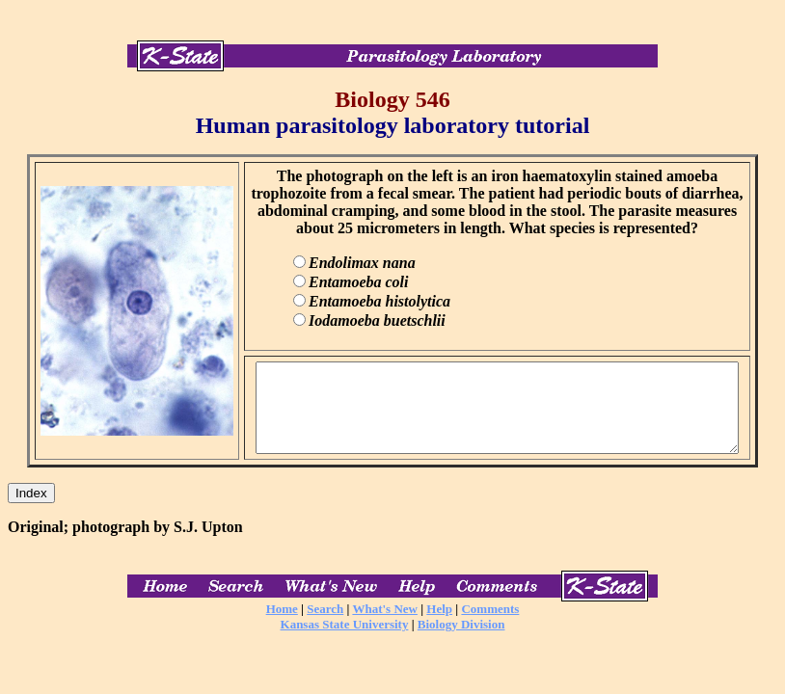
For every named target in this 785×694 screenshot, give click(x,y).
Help (439, 626)
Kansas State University (345, 641)
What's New (385, 626)
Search (325, 626)
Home (282, 626)
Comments (490, 626)
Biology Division (461, 641)
